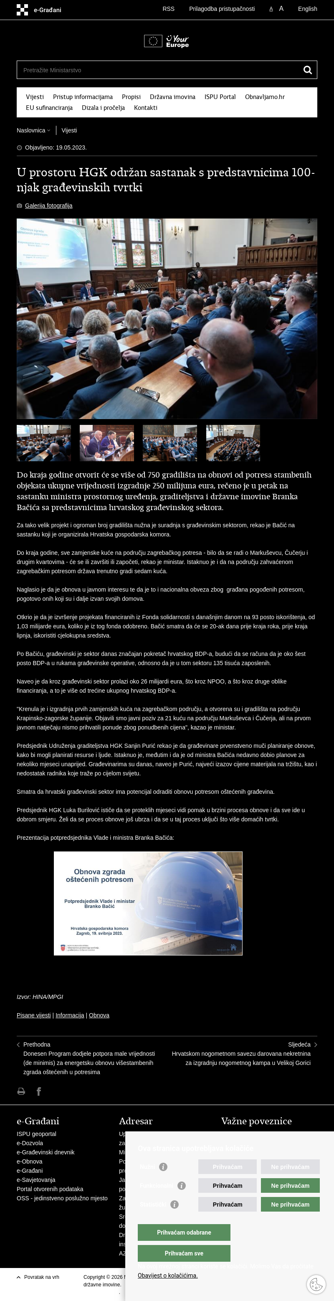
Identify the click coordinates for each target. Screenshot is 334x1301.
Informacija (70, 1015)
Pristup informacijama (83, 97)
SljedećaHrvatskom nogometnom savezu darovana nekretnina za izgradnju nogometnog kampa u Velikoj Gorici (241, 1053)
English (307, 8)
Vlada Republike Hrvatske (254, 1134)
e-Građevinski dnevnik (46, 1152)
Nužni (147, 1183)
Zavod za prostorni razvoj (254, 1143)
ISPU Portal (220, 97)
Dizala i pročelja (103, 108)
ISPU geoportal (36, 1134)
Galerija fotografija (49, 205)
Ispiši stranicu (21, 1091)
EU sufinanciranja (49, 108)
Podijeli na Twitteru (57, 1091)
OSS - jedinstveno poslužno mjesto (62, 1198)
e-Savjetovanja (36, 1179)
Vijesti (35, 97)
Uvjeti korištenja (101, 1292)
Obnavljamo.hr (265, 97)
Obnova (99, 1015)
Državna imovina (172, 97)
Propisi (131, 97)
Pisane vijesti (34, 1015)
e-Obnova (29, 1161)
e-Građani (30, 1170)
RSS (168, 8)
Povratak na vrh (41, 1277)
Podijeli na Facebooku (39, 1091)
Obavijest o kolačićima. (168, 1275)
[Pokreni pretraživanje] (308, 69)
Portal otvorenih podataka (50, 1189)
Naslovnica (31, 130)
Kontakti (145, 108)
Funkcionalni (156, 1202)
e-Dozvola (30, 1143)
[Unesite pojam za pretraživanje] (140, 70)
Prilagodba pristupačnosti (222, 8)
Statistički (153, 1221)
